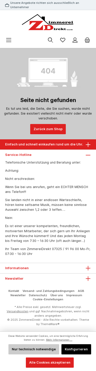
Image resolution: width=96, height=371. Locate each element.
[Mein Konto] (75, 40)
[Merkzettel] (63, 40)
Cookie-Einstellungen (48, 299)
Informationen (17, 268)
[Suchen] (50, 40)
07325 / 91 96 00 (65, 249)
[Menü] (9, 40)
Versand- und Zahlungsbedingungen (48, 291)
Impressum (74, 295)
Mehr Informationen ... (59, 339)
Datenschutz (38, 295)
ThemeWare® (50, 324)
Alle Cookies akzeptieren (49, 362)
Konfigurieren (76, 349)
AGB (81, 291)
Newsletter (18, 295)
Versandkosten (17, 311)
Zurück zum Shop (48, 129)
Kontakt (13, 291)
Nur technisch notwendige (34, 349)
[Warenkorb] (87, 40)
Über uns (56, 295)
